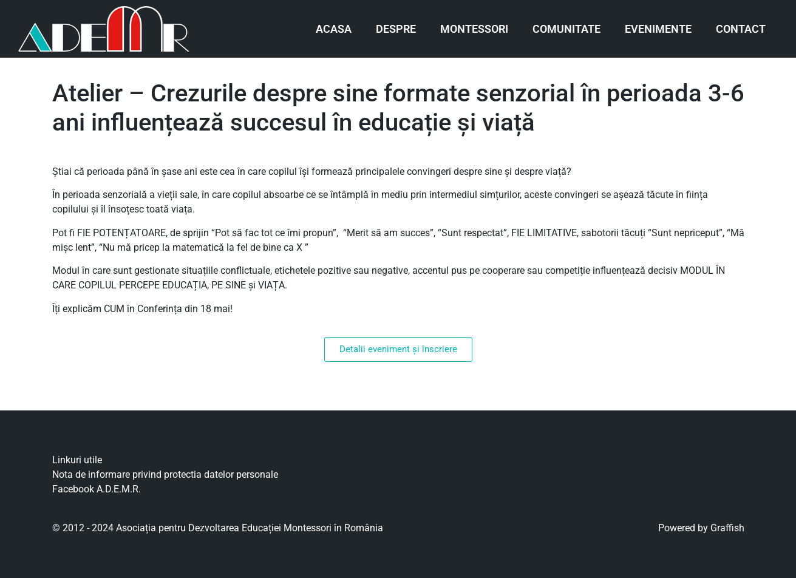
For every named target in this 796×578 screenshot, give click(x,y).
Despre (396, 28)
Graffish (727, 528)
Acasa (334, 28)
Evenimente (658, 28)
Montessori (474, 28)
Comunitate (566, 28)
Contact (741, 28)
